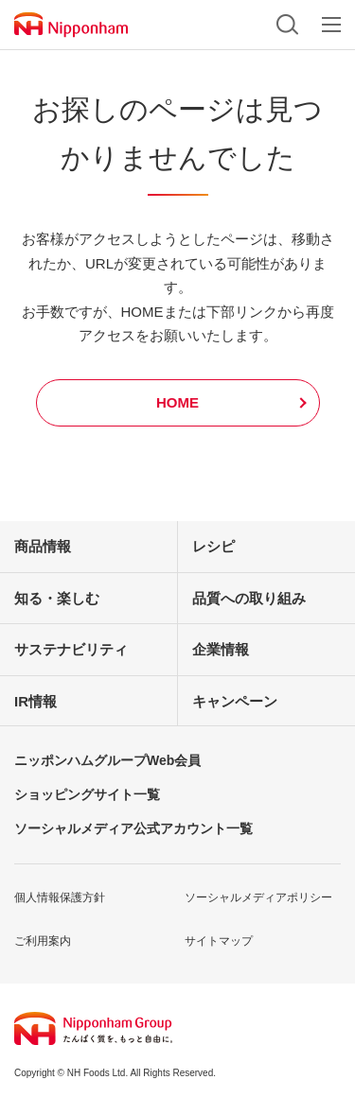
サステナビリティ (71, 649)
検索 (287, 24)
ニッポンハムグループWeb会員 (107, 760)
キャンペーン (234, 701)
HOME (177, 402)
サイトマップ (219, 941)
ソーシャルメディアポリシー (258, 897)
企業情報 (220, 649)
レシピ (213, 546)
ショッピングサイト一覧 (87, 794)
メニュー (331, 24)
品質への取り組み (249, 598)
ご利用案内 (42, 941)
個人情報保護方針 (59, 897)
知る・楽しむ (56, 598)
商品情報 (42, 546)
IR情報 (35, 701)
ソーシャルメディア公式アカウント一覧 (133, 828)
